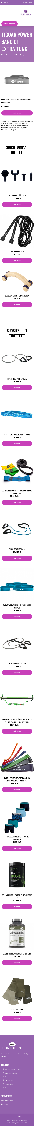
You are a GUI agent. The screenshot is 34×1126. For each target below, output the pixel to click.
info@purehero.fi (27, 2)
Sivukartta (24, 1123)
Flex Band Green (17, 1009)
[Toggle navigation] (3, 13)
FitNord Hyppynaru (17, 251)
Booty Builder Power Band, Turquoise (17, 434)
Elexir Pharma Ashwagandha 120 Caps (17, 953)
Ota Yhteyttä (16, 1120)
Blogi (6, 1088)
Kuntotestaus (9, 1080)
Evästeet (24, 1120)
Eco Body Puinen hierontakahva (17, 295)
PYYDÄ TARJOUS (9, 24)
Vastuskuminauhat (25, 99)
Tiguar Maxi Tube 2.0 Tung (17, 379)
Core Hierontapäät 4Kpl (17, 195)
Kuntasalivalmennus (11, 1077)
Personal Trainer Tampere (13, 1069)
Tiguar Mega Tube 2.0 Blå (17, 549)
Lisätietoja (17, 113)
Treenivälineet (14, 99)
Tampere (5, 2)
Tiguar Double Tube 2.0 (17, 663)
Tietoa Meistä (9, 1084)
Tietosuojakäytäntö (13, 1123)
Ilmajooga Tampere (11, 1073)
